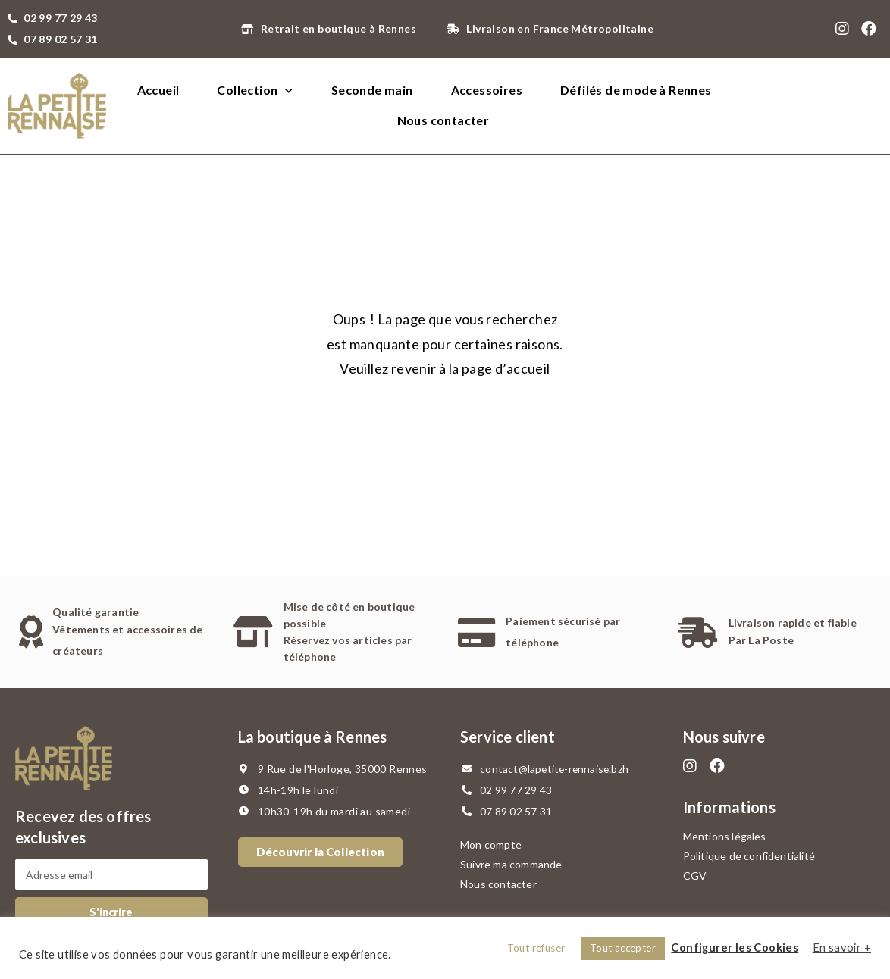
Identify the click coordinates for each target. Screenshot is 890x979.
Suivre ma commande (511, 864)
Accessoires (486, 90)
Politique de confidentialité (749, 855)
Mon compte (491, 844)
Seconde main (372, 90)
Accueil (158, 90)
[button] (320, 852)
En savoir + (842, 947)
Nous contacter (443, 120)
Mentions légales (724, 836)
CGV (695, 875)
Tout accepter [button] (623, 948)
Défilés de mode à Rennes (636, 90)
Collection (255, 90)
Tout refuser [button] (536, 948)
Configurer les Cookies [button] (734, 947)
